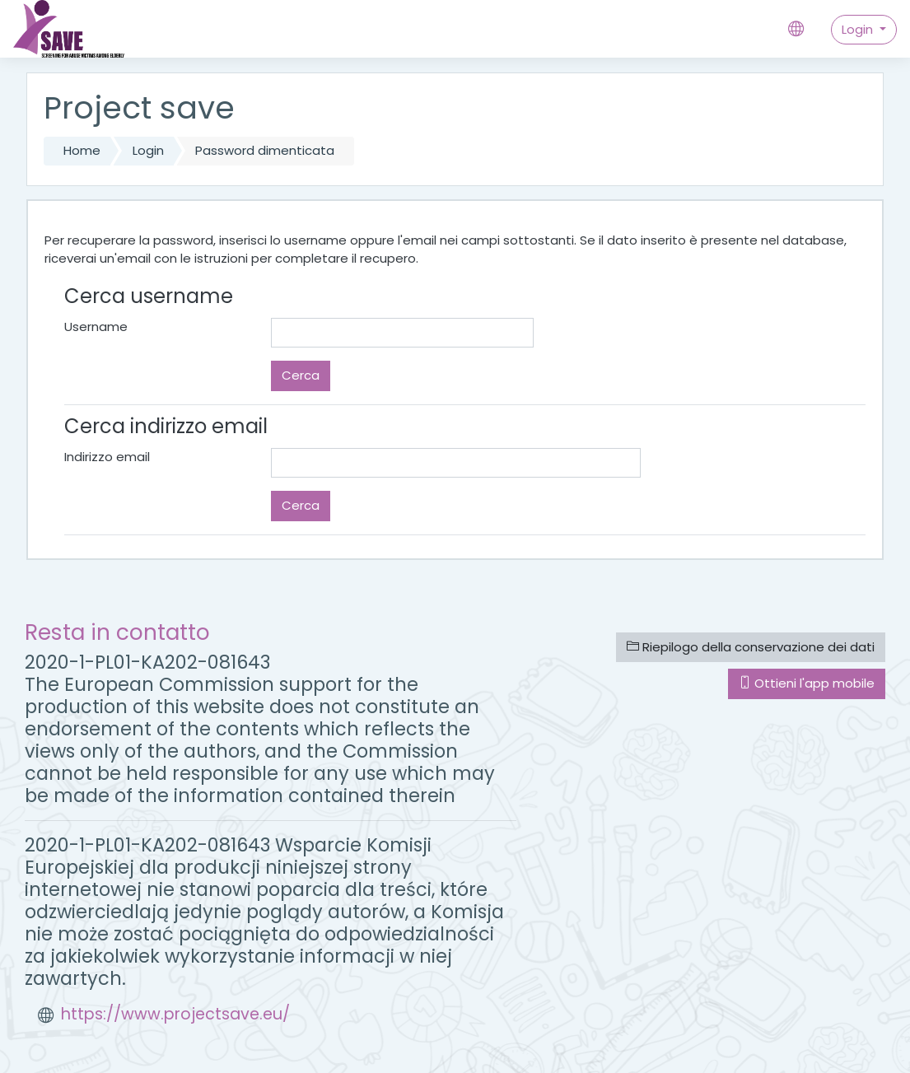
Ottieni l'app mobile (807, 683)
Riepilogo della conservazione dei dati (751, 646)
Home (81, 150)
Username (96, 326)
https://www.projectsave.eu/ (175, 1014)
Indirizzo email (107, 456)
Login (859, 29)
